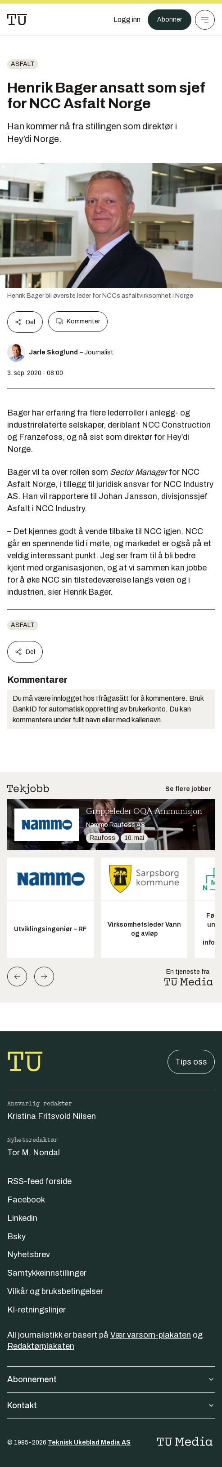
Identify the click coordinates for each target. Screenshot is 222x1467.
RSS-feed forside (39, 1181)
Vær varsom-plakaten (150, 1334)
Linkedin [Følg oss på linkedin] (22, 1218)
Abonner (169, 19)
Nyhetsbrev (28, 1254)
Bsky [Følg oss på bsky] (16, 1236)
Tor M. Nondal (33, 1152)
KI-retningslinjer (36, 1309)
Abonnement (111, 1379)
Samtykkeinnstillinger (46, 1272)
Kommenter (78, 321)
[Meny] (205, 20)
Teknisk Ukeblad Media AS (89, 1442)
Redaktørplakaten (40, 1346)
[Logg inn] (126, 19)
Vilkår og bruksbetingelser (55, 1291)
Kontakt (111, 1405)
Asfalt (23, 64)
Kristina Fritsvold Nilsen (51, 1116)
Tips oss (191, 1061)
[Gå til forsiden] (17, 20)
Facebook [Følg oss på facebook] (26, 1199)
